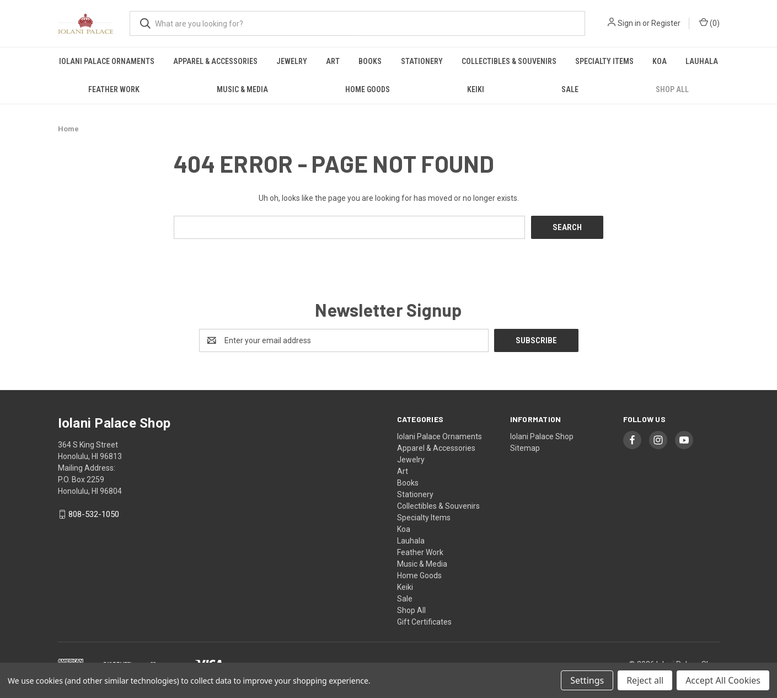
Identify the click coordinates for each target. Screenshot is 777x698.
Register (665, 23)
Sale (569, 89)
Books (370, 61)
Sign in (629, 23)
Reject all (644, 680)
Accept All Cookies (722, 680)
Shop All (672, 89)
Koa (659, 61)
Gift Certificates (424, 621)
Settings (587, 680)
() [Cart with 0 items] (709, 23)
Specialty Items (604, 61)
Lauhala (701, 61)
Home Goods (367, 89)
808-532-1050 (93, 514)
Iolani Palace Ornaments (106, 61)
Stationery (422, 61)
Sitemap (525, 447)
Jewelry (291, 61)
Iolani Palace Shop (542, 435)
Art (333, 61)
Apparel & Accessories (215, 61)
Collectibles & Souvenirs (509, 61)
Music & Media (242, 89)
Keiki (475, 89)
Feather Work (114, 89)
